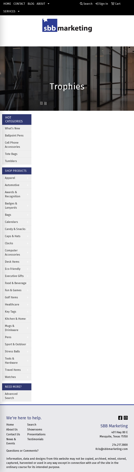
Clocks (9, 243)
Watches (10, 377)
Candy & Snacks (15, 229)
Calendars (11, 222)
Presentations (35, 434)
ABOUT (41, 3)
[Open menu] (127, 41)
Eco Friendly (12, 269)
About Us (12, 429)
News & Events (11, 441)
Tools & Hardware (11, 360)
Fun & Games (13, 290)
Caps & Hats (12, 236)
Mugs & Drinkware (11, 328)
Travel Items (13, 370)
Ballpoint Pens (14, 135)
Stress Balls (12, 351)
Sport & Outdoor (15, 344)
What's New (12, 128)
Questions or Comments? (22, 450)
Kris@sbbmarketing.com (111, 449)
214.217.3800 (120, 444)
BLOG (31, 3)
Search (86, 3)
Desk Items (12, 261)
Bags (8, 214)
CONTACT (19, 3)
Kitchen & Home (15, 318)
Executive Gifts (14, 276)
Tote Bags (11, 154)
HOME (7, 3)
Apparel (10, 178)
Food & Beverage (15, 283)
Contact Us (13, 434)
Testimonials (35, 439)
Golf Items (11, 297)
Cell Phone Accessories (12, 144)
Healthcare (12, 304)
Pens (8, 337)
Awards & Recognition (12, 194)
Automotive (12, 185)
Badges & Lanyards (11, 205)
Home (10, 424)
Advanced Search (11, 396)
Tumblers (11, 161)
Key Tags (10, 311)
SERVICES (9, 11)
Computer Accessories (12, 252)
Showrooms (34, 429)
